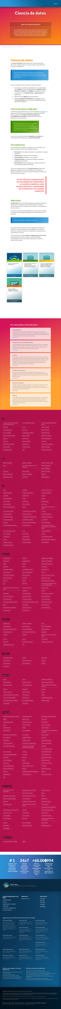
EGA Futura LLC (16, 991)
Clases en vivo (25, 898)
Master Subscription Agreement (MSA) (32, 1002)
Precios (5, 902)
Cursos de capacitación (9, 908)
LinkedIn (42, 904)
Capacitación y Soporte (9, 904)
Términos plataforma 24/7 (20, 1002)
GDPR (12, 1002)
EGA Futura (14, 884)
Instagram (43, 906)
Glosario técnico (7, 910)
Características (7, 900)
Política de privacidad (6, 1002)
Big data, (43, 111)
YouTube (42, 902)
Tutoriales (5, 906)
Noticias (42, 900)
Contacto (42, 898)
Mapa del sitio (43, 1002)
